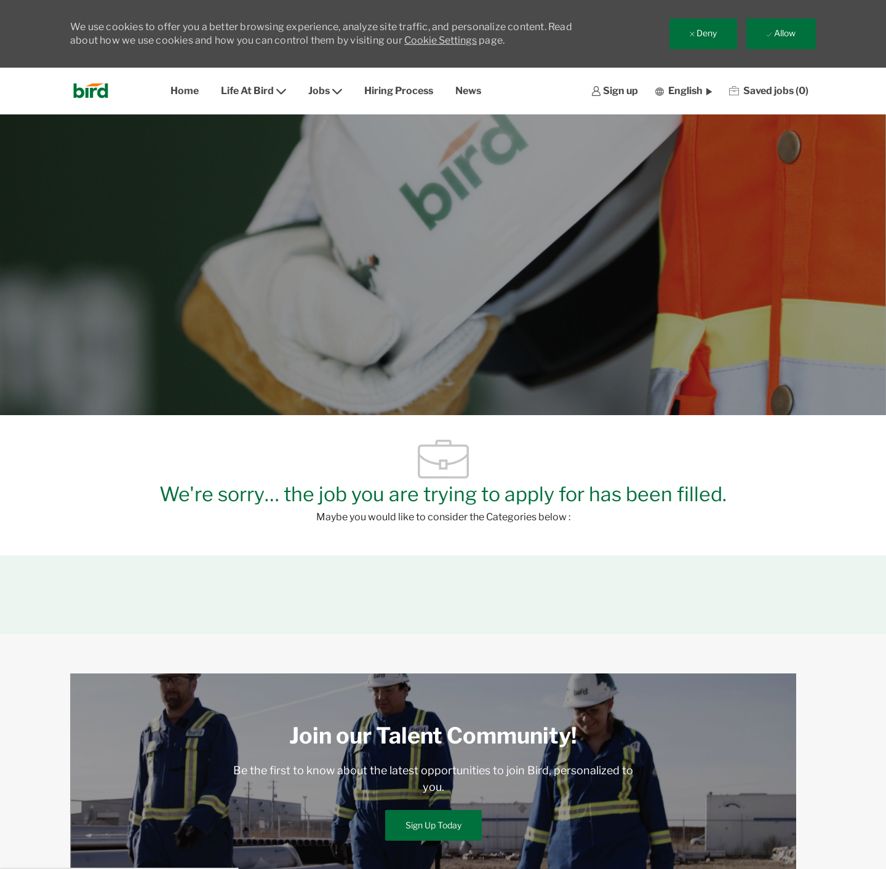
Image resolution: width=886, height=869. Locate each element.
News (468, 91)
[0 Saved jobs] (768, 90)
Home (184, 91)
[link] (614, 91)
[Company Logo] (94, 91)
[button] (683, 90)
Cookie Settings (440, 40)
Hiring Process (398, 91)
